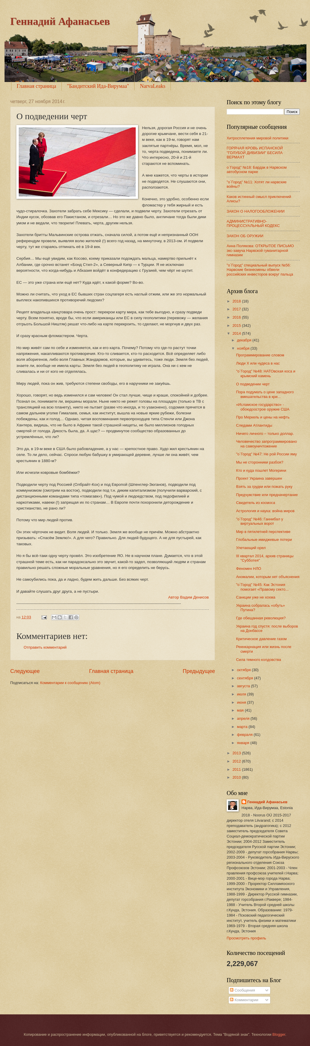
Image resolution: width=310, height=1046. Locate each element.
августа (244, 686)
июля (242, 694)
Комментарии (244, 1000)
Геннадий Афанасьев (60, 21)
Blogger (279, 1034)
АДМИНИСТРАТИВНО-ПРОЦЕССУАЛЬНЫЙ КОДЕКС (253, 223)
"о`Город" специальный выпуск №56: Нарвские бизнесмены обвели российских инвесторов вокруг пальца (260, 269)
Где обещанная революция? (260, 618)
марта (242, 726)
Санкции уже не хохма (255, 597)
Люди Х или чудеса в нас (258, 363)
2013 (237, 753)
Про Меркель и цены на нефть (263, 417)
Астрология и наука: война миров (265, 511)
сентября (245, 678)
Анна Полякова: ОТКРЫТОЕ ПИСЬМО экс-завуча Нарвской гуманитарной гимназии (260, 250)
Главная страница (36, 86)
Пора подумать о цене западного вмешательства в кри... (265, 394)
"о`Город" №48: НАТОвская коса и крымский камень (265, 373)
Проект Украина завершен (259, 478)
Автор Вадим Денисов (188, 597)
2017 (237, 309)
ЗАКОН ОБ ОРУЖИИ (245, 236)
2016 (237, 317)
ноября (243, 348)
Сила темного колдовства (258, 659)
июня (242, 702)
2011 (237, 769)
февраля (245, 734)
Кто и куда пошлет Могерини (261, 470)
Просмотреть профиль (246, 938)
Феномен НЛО (248, 568)
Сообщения (242, 990)
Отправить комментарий (45, 647)
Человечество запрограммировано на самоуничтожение (266, 443)
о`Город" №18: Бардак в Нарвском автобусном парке (257, 169)
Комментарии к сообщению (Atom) (70, 683)
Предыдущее (199, 671)
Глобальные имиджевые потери (264, 539)
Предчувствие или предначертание (267, 495)
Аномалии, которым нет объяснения (267, 577)
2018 (237, 301)
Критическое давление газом (261, 639)
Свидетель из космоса (255, 502)
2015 (237, 325)
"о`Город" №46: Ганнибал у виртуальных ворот (259, 521)
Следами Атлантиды (254, 425)
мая (241, 710)
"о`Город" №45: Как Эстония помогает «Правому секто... (262, 586)
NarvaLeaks (152, 86)
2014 (237, 333)
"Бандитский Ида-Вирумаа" (98, 86)
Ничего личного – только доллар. (265, 433)
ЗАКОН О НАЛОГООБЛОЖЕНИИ (256, 211)
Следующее (25, 671)
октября (244, 670)
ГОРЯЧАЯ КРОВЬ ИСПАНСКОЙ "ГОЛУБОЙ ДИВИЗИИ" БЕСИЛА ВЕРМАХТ (255, 152)
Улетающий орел (251, 548)
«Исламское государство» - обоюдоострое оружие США (262, 406)
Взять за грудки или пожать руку (264, 486)
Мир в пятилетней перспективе (263, 531)
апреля (243, 718)
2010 (237, 777)
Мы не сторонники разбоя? (259, 462)
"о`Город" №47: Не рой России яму (266, 454)
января (243, 743)
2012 (237, 761)
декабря (244, 340)
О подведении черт (253, 384)
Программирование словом (260, 355)
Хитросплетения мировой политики (257, 138)
